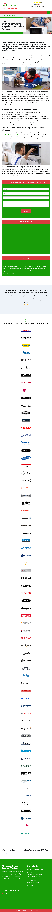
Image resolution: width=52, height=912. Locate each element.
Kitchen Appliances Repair (34, 872)
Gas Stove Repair (31, 871)
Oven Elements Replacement (34, 874)
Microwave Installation (32, 880)
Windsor (5, 853)
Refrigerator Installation (33, 882)
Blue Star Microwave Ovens (13, 135)
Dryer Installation (31, 878)
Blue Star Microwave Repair (12, 15)
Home (3, 15)
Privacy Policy (30, 885)
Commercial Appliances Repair (35, 869)
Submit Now (26, 211)
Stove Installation (31, 884)
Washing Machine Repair (33, 876)
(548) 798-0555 (8, 896)
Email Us (6, 893)
